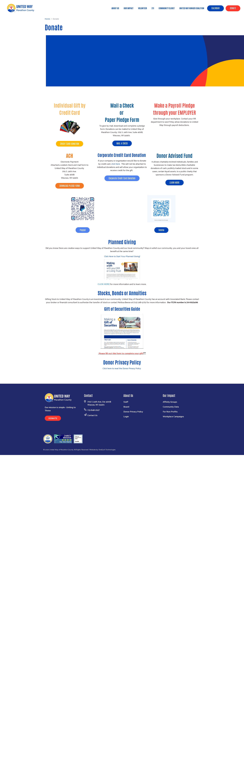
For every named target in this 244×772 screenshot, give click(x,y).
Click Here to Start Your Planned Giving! (122, 256)
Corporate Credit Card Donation (122, 154)
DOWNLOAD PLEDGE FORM (70, 185)
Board (126, 406)
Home (14, 11)
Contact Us (92, 415)
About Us (115, 8)
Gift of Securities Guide (122, 308)
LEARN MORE (174, 182)
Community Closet (167, 8)
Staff (125, 402)
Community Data (171, 406)
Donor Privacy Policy (133, 411)
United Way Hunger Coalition (191, 8)
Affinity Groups (170, 402)
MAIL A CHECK (122, 143)
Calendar (215, 8)
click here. (116, 164)
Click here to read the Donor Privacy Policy (122, 368)
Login (126, 416)
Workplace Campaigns (173, 416)
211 (153, 8)
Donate (233, 8)
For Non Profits (170, 411)
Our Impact (128, 8)
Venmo (161, 229)
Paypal (83, 229)
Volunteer (142, 8)
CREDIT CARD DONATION (69, 143)
